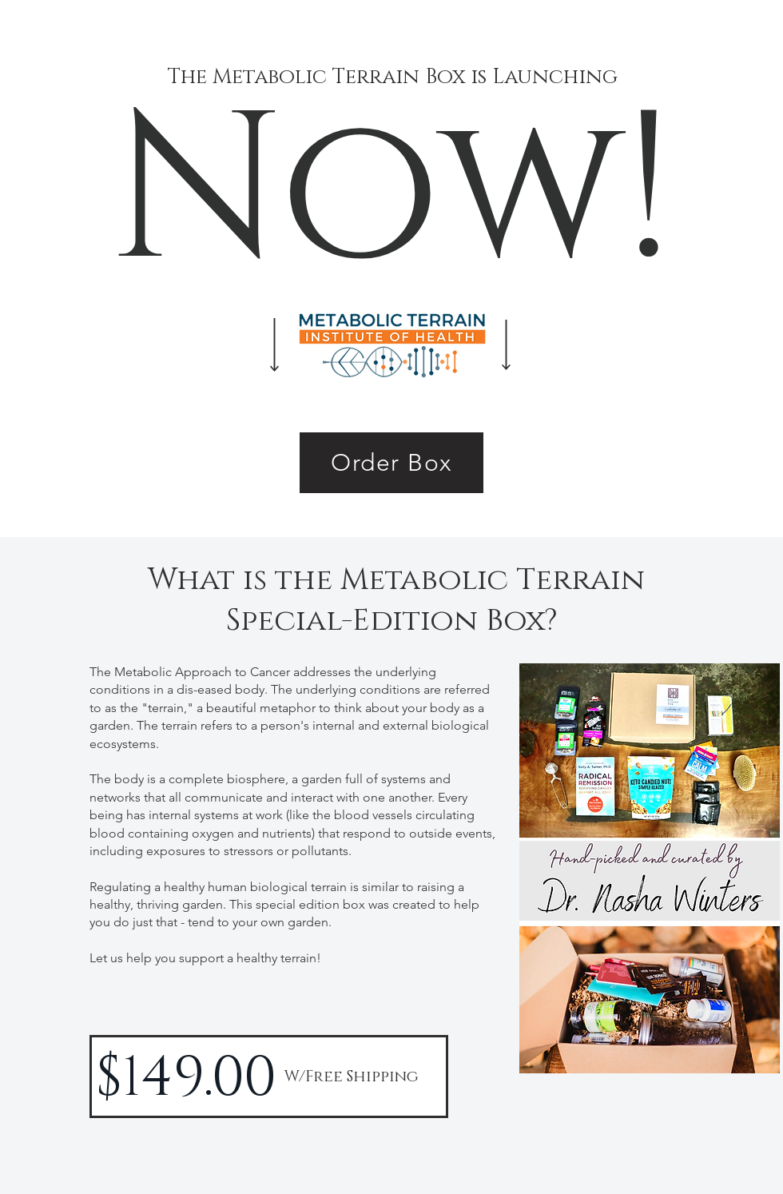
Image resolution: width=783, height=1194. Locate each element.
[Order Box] (391, 462)
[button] (649, 868)
